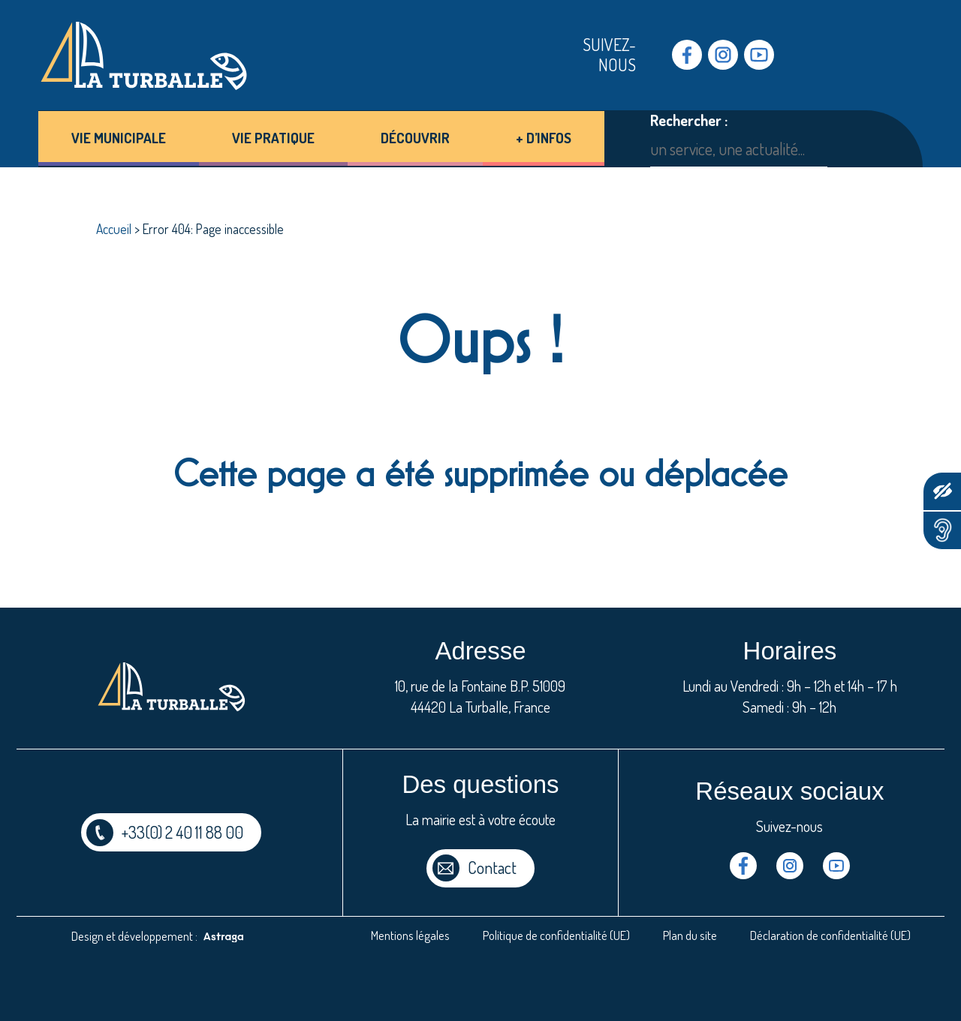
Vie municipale (118, 137)
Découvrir (415, 137)
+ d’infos (543, 137)
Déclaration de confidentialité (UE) (830, 935)
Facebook (687, 55)
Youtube (759, 55)
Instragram (723, 55)
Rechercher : (689, 120)
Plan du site (690, 935)
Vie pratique (273, 137)
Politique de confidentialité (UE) (556, 935)
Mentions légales (410, 935)
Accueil (113, 229)
